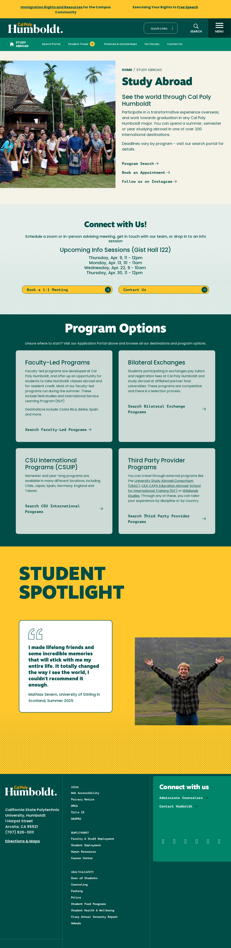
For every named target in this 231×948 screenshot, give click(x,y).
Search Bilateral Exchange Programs (156, 409)
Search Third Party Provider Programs (159, 519)
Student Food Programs (88, 904)
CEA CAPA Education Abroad (164, 486)
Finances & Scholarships (120, 44)
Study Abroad (19, 44)
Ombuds (76, 923)
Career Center (82, 858)
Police (76, 897)
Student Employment (86, 845)
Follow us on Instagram (147, 181)
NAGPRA (76, 818)
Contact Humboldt (176, 806)
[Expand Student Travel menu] (92, 43)
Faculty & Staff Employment (92, 838)
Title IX (77, 812)
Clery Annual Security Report (94, 916)
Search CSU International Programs (52, 509)
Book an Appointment (143, 172)
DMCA (74, 805)
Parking (77, 891)
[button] (161, 28)
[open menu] (219, 28)
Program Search (138, 163)
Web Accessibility (85, 793)
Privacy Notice (82, 799)
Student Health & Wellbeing (92, 910)
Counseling (79, 884)
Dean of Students (84, 878)
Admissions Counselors (181, 798)
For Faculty (152, 44)
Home (127, 70)
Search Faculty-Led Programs (56, 429)
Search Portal (51, 44)
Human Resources (83, 851)
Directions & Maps (22, 841)
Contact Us (174, 44)
